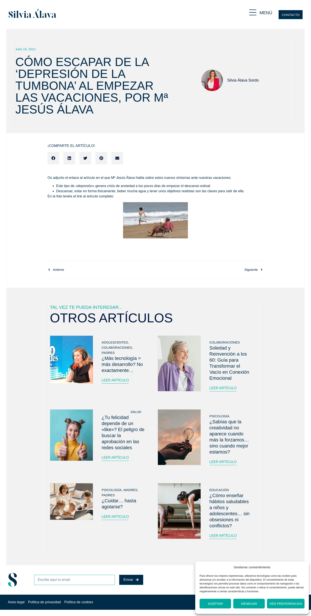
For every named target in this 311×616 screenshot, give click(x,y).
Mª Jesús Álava (123, 178)
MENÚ (266, 12)
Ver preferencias (285, 603)
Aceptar (215, 603)
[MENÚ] (252, 12)
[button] (53, 158)
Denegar (249, 603)
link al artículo (87, 196)
